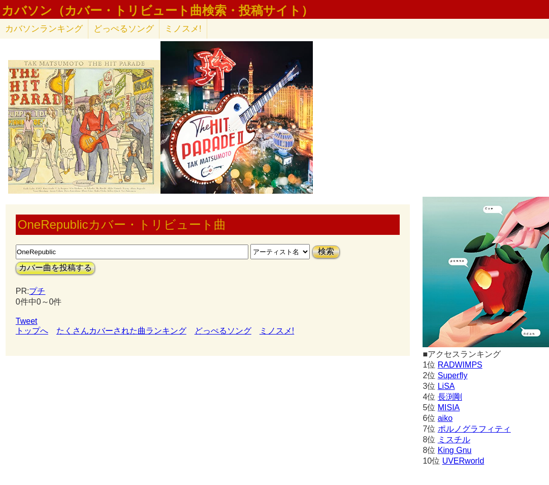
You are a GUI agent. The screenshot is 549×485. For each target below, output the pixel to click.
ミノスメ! (183, 29)
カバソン (44, 29)
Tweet (27, 321)
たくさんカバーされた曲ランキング (121, 330)
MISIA (449, 407)
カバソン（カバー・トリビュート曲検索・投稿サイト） (157, 10)
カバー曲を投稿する (55, 267)
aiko (445, 418)
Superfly (453, 375)
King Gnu (455, 450)
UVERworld (463, 461)
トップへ (32, 330)
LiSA (446, 386)
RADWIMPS (460, 364)
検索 (326, 251)
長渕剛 (450, 396)
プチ (37, 291)
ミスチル (454, 439)
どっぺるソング (123, 29)
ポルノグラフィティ (474, 429)
